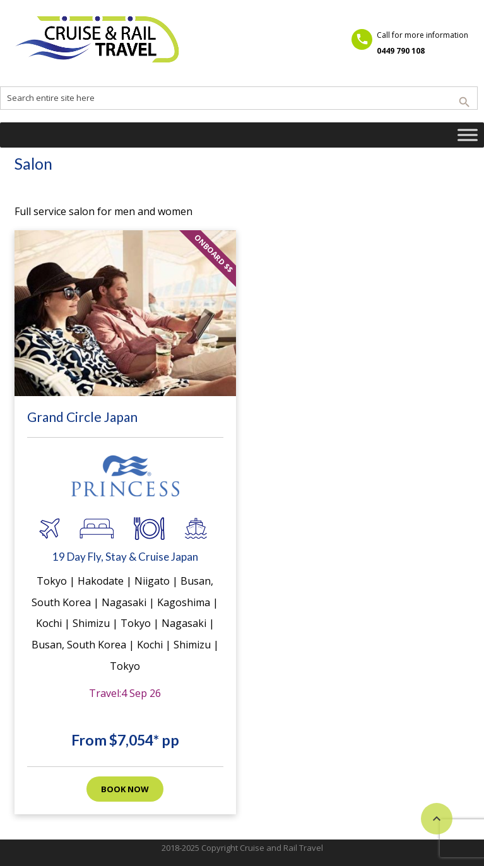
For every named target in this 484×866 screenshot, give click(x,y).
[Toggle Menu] (467, 135)
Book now (125, 789)
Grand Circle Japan (82, 416)
